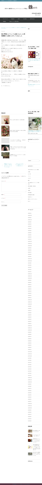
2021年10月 (30, 260)
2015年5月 (29, 418)
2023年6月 (29, 234)
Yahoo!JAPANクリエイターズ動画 (33, 169)
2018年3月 (29, 345)
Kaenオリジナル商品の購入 (14, 21)
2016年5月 (29, 392)
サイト (2, 201)
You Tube (24, 18)
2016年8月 (29, 386)
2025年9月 (29, 217)
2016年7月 (29, 388)
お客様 (29, 171)
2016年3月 (29, 397)
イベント (29, 176)
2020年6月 (29, 286)
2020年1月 (29, 297)
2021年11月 (30, 258)
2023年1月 (29, 239)
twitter (19, 18)
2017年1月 (29, 375)
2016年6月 (29, 390)
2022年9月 (29, 247)
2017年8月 (29, 360)
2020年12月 (30, 273)
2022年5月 (29, 256)
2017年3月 (29, 371)
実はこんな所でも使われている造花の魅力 (17, 119)
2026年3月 (29, 213)
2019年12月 (30, 299)
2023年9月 (29, 230)
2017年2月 (29, 373)
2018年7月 (29, 336)
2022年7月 (29, 252)
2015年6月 (29, 416)
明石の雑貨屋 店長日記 (32, 186)
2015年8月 (29, 412)
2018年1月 (29, 349)
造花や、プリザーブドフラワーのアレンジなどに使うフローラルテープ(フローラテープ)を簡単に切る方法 (18, 147)
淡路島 (29, 190)
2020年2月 (29, 295)
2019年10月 (30, 304)
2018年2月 (29, 347)
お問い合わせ (32, 18)
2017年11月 (30, 353)
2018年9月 (29, 332)
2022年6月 (29, 254)
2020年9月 (29, 280)
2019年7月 (29, 310)
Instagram (12, 18)
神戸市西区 (30, 192)
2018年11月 (30, 327)
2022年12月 (30, 241)
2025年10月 (30, 215)
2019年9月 (29, 306)
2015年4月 (29, 420)
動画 (28, 180)
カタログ (29, 178)
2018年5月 (29, 340)
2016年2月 (29, 399)
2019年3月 (29, 319)
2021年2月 (29, 269)
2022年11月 (30, 243)
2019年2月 (29, 321)
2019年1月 (29, 323)
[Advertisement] (10, 98)
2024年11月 (30, 219)
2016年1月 (29, 401)
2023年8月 (29, 232)
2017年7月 (29, 362)
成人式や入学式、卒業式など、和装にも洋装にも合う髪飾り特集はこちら (34, 60)
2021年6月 (29, 265)
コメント (3, 181)
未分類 (29, 188)
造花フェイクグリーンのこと (32, 199)
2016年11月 (30, 379)
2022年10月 (30, 245)
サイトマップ (5, 18)
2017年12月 (30, 351)
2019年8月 (29, 308)
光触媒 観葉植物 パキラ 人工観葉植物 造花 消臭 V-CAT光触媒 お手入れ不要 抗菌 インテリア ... (34, 131)
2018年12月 (30, 325)
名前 (2, 194)
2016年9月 (29, 384)
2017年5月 (29, 366)
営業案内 (4, 21)
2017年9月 (29, 358)
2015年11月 (30, 405)
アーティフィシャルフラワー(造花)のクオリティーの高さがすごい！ (19, 164)
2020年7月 (29, 284)
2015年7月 (29, 414)
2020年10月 (30, 278)
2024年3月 (29, 226)
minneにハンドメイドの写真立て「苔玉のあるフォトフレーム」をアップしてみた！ (8, 165)
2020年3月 (29, 293)
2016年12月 (30, 377)
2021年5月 (29, 267)
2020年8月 (29, 282)
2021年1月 (29, 271)
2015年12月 (30, 403)
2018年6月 (29, 338)
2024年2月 (29, 228)
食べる (29, 201)
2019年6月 (29, 312)
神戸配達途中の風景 (31, 194)
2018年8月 (29, 334)
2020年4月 (29, 291)
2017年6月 (29, 364)
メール (3, 198)
